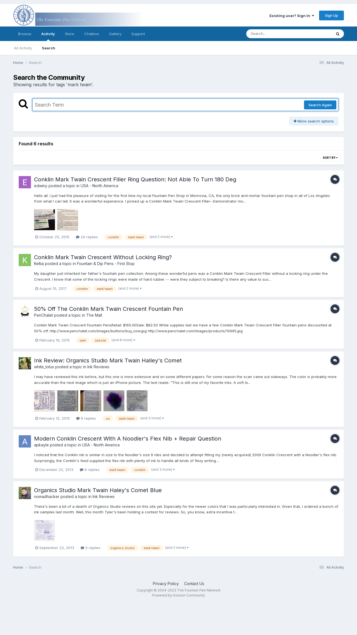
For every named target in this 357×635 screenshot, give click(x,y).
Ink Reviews (98, 366)
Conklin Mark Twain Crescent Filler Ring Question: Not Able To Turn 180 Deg (135, 179)
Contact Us (194, 583)
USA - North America (99, 185)
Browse (24, 34)
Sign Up (331, 15)
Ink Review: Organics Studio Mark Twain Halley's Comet (108, 360)
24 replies (87, 237)
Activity (48, 36)
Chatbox (91, 34)
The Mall (94, 315)
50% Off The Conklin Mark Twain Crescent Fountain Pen (108, 309)
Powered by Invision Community (178, 595)
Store (69, 34)
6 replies (86, 418)
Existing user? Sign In (291, 15)
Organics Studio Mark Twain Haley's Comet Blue (98, 490)
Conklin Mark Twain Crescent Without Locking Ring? (103, 257)
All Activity (23, 48)
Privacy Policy (166, 583)
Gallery (115, 34)
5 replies (90, 547)
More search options (314, 121)
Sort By (330, 157)
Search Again (320, 105)
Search (48, 48)
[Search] (273, 33)
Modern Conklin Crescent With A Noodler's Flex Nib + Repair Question (127, 438)
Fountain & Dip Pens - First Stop (106, 263)
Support (138, 34)
